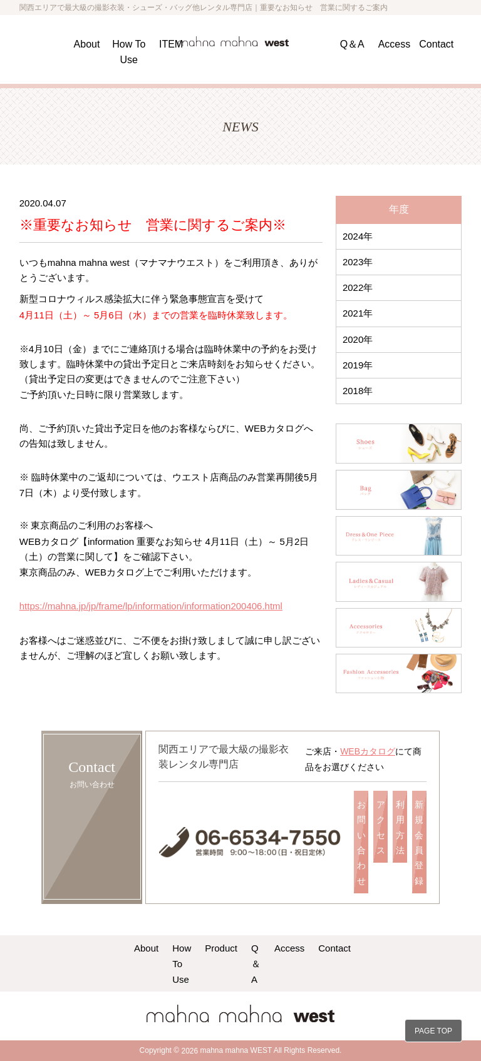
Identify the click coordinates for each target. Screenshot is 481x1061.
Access (394, 44)
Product (221, 948)
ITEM (171, 44)
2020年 (358, 339)
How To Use (181, 964)
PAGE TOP (433, 1031)
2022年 (358, 287)
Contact (436, 44)
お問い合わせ (361, 842)
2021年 (358, 313)
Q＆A (352, 44)
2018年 (358, 390)
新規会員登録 (419, 842)
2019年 (358, 365)
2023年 (358, 261)
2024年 (358, 236)
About (87, 44)
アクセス (380, 827)
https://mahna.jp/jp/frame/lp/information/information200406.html (150, 606)
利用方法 (400, 827)
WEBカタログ (367, 751)
